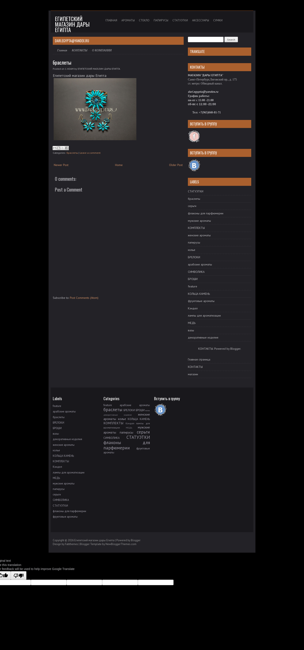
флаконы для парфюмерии (205, 213)
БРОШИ (193, 279)
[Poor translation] (18, 575)
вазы (191, 330)
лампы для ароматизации (204, 315)
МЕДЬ (191, 323)
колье (191, 250)
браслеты (62, 62)
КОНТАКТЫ (79, 50)
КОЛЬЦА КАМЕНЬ (199, 294)
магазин (193, 374)
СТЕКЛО (144, 20)
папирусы (194, 242)
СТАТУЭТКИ (180, 20)
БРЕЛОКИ (194, 257)
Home (119, 165)
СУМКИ (218, 20)
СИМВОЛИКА (196, 272)
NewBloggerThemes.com (121, 544)
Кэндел (193, 308)
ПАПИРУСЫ (161, 20)
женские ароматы (199, 235)
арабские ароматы (200, 264)
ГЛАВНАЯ (111, 20)
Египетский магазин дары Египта (72, 24)
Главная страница (199, 359)
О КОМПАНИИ (102, 50)
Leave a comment (90, 152)
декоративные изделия (203, 337)
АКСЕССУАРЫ (200, 20)
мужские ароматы (199, 221)
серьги (192, 206)
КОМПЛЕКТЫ (196, 228)
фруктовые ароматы (201, 301)
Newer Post (61, 165)
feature (192, 286)
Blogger (235, 349)
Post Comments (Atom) (84, 298)
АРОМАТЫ (128, 20)
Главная (62, 50)
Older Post (176, 165)
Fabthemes (71, 544)
